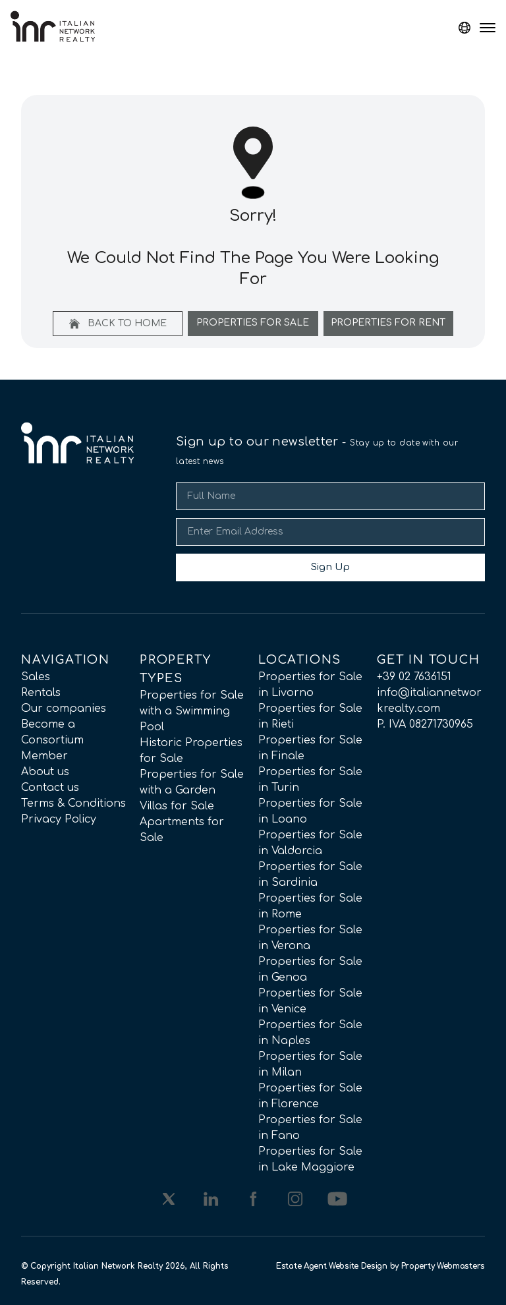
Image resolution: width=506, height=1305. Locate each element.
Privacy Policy (58, 819)
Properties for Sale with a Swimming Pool (192, 711)
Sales (35, 677)
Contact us (50, 788)
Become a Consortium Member (52, 740)
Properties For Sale (252, 323)
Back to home (118, 323)
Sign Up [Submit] (330, 567)
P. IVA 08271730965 (425, 724)
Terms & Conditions (73, 803)
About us (45, 772)
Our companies (63, 708)
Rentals (41, 693)
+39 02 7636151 (414, 677)
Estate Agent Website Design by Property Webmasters (380, 1266)
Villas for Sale (177, 806)
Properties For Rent (388, 323)
